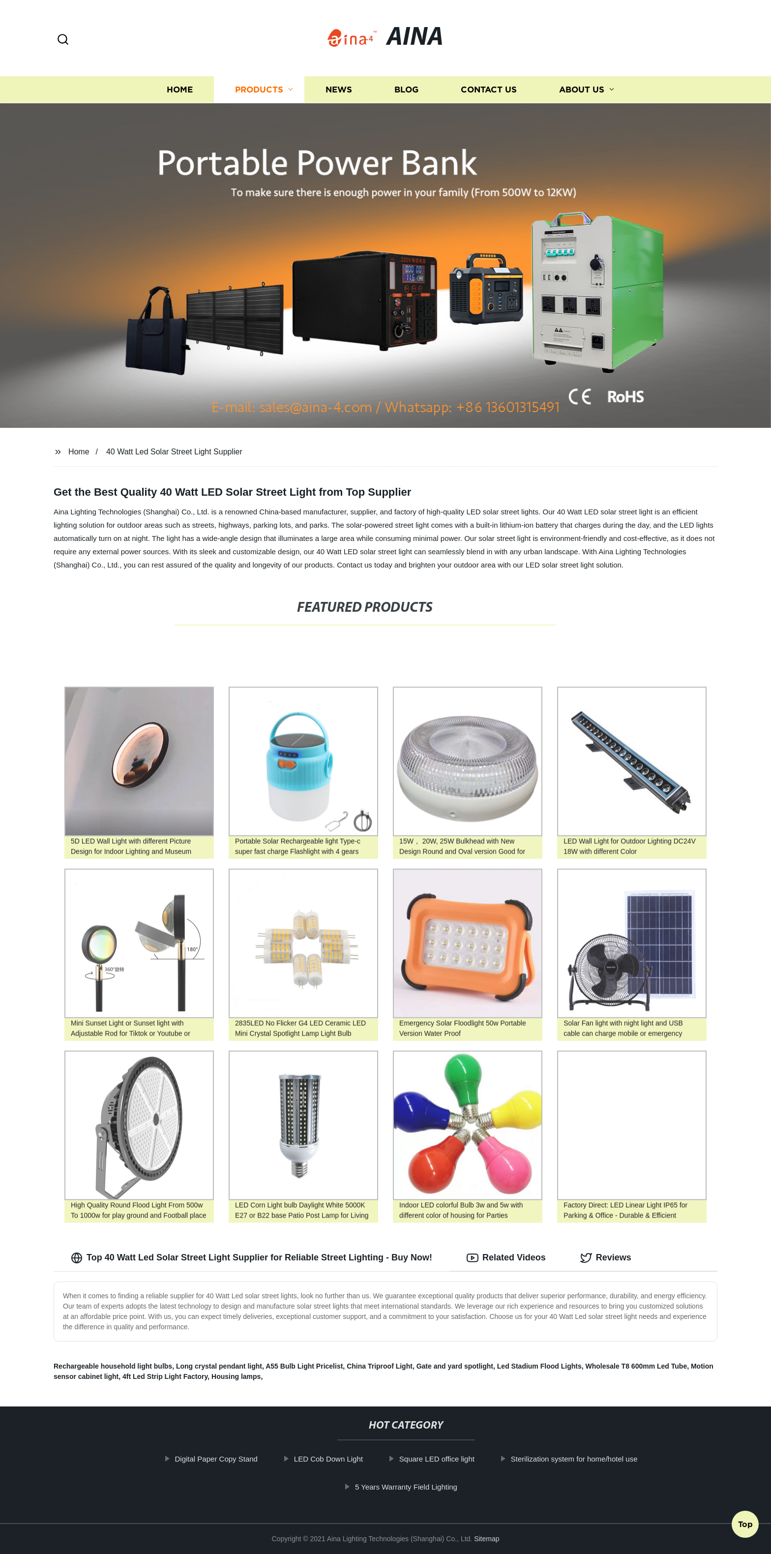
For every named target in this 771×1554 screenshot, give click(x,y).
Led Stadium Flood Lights (539, 1366)
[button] (63, 40)
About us (581, 89)
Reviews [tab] (605, 1258)
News (339, 89)
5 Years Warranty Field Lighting (421, 1487)
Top (745, 1527)
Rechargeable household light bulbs (113, 1366)
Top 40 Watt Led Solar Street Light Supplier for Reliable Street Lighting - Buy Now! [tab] (251, 1258)
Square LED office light (451, 1459)
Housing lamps (236, 1376)
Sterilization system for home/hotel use (589, 1459)
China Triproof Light (380, 1366)
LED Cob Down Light (343, 1459)
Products (259, 89)
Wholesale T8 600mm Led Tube (636, 1366)
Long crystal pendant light (219, 1366)
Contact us (489, 89)
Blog (406, 89)
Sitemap (486, 1539)
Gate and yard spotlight (454, 1366)
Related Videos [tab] (506, 1258)
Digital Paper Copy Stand (231, 1459)
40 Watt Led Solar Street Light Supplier (174, 452)
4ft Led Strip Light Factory (165, 1376)
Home (180, 89)
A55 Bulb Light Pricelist (304, 1366)
